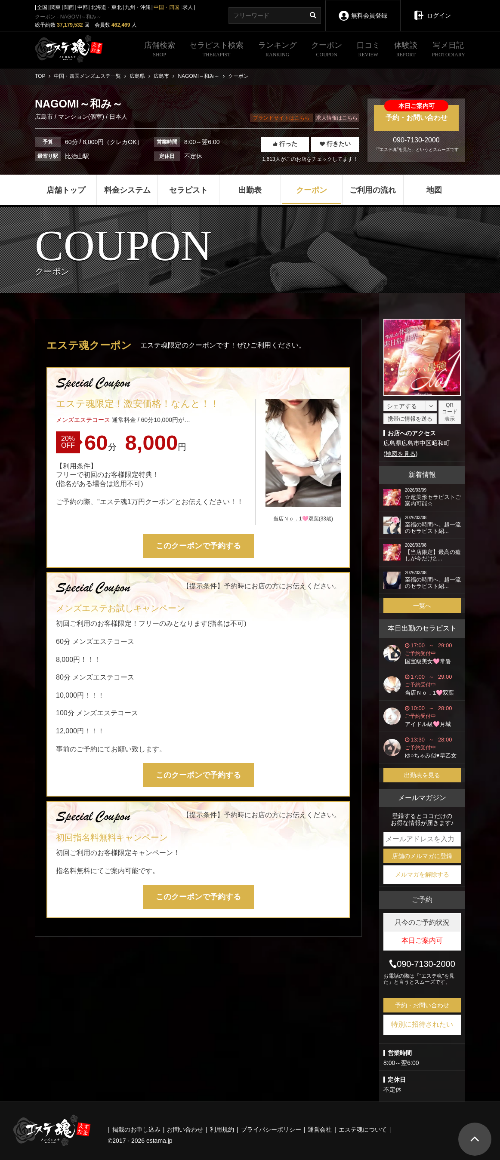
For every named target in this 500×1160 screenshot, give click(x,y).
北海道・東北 (106, 7)
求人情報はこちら (337, 118)
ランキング (277, 50)
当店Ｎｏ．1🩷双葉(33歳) (303, 519)
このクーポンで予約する (198, 546)
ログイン (432, 9)
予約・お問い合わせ (416, 113)
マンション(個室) (81, 116)
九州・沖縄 (138, 7)
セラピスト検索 (216, 50)
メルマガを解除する (422, 874)
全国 (42, 7)
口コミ (368, 50)
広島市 (45, 116)
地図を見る (401, 453)
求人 (187, 7)
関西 (69, 7)
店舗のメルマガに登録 (422, 855)
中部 (82, 7)
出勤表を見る (422, 775)
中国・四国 (166, 7)
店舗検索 (159, 50)
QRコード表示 (449, 412)
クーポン (326, 50)
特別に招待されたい (422, 1024)
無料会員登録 (362, 9)
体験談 (405, 50)
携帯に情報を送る (410, 418)
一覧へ (422, 605)
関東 (55, 7)
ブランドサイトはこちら (281, 118)
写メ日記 (448, 50)
